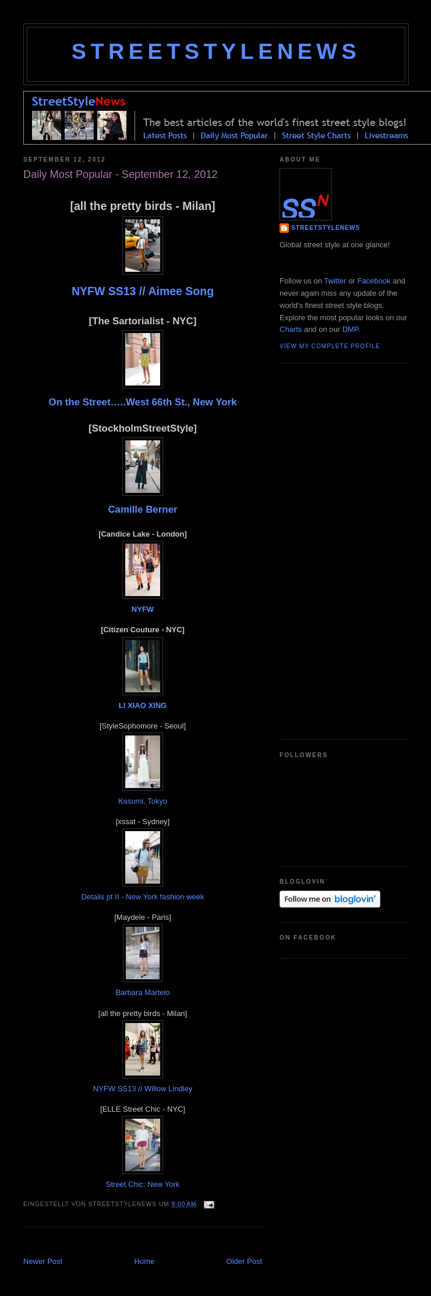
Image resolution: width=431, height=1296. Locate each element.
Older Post (244, 1261)
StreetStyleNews (216, 51)
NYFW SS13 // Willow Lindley (143, 1088)
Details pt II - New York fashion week (143, 896)
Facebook (373, 280)
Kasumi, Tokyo (142, 801)
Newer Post (42, 1261)
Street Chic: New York (142, 1184)
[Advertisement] (326, 549)
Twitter (335, 280)
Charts (291, 329)
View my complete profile (330, 346)
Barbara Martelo (142, 992)
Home (145, 1261)
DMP (350, 329)
